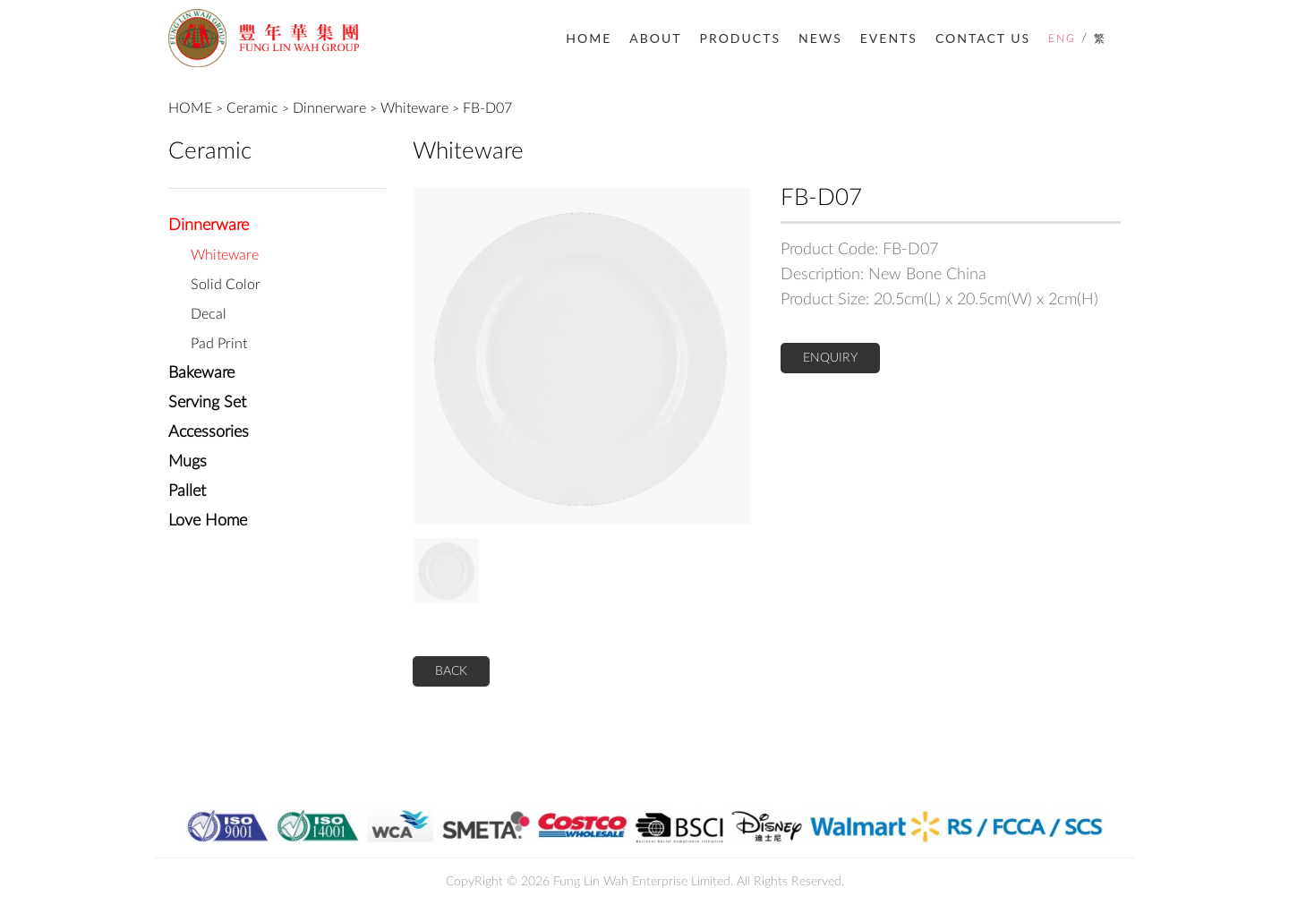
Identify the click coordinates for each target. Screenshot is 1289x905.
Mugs (187, 462)
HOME (588, 38)
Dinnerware (329, 108)
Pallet (187, 491)
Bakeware (201, 373)
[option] (583, 356)
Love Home (207, 521)
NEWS (820, 38)
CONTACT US (982, 38)
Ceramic (252, 108)
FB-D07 (487, 108)
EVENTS (889, 38)
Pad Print (219, 344)
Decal (208, 314)
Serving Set (207, 403)
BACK (451, 671)
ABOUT (655, 38)
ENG (1062, 38)
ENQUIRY (830, 358)
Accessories (208, 432)
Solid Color (225, 284)
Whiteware (414, 108)
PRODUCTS (740, 38)
